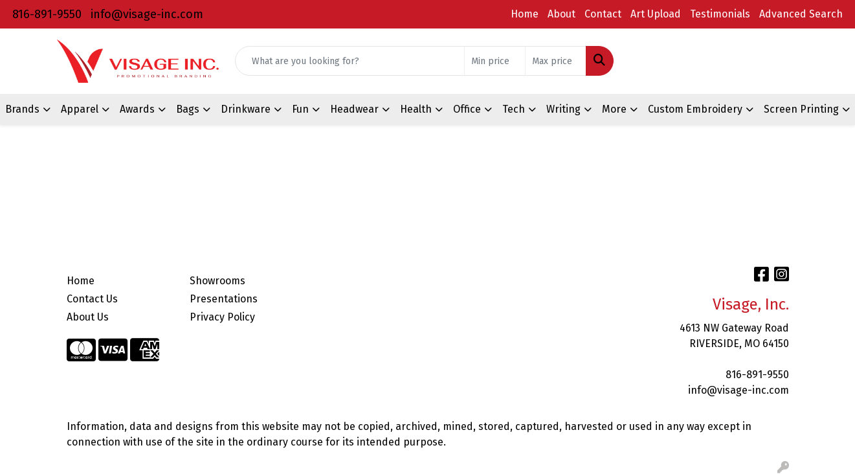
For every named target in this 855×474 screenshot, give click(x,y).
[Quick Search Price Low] (495, 61)
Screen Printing (801, 109)
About (561, 14)
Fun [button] (300, 109)
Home (525, 14)
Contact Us (92, 299)
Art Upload (655, 14)
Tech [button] (513, 109)
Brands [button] (22, 109)
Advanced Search (801, 14)
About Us (88, 317)
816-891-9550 (47, 14)
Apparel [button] (79, 109)
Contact (602, 14)
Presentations (224, 299)
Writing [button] (563, 109)
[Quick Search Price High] (555, 61)
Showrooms (217, 281)
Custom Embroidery (695, 109)
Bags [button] (187, 109)
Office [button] (467, 109)
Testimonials (720, 14)
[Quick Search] (349, 61)
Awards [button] (137, 109)
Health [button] (416, 109)
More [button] (614, 109)
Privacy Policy (222, 317)
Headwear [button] (354, 109)
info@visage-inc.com (147, 14)
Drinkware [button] (246, 109)
